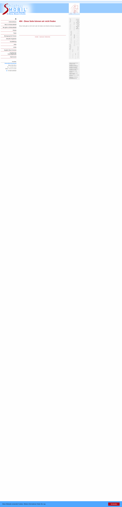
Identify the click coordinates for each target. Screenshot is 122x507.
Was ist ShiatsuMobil (10, 24)
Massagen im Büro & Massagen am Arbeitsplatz (73, 65)
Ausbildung (13, 41)
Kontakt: (14, 61)
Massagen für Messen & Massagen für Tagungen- (73, 67)
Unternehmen (12, 21)
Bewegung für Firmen (10, 36)
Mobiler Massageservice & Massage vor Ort (73, 63)
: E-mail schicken (11, 70)
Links (14, 47)
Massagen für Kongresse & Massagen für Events (73, 69)
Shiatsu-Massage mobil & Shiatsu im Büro (73, 73)
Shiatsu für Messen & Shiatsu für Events (74, 75)
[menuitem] (8, 18)
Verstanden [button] (114, 504)
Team (14, 33)
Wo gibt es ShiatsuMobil (9, 27)
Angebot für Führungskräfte (12, 53)
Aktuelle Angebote (11, 38)
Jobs (15, 44)
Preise (14, 30)
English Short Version (10, 50)
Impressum (13, 57)
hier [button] (44, 504)
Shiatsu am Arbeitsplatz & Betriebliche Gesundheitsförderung (73, 78)
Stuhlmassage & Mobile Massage (73, 71)
